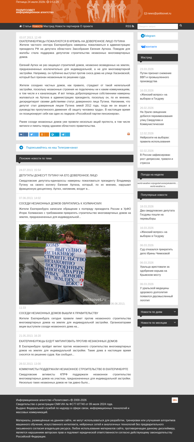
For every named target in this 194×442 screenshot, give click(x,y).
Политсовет (25, 10)
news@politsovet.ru (157, 13)
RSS (130, 26)
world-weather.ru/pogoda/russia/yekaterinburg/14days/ (161, 183)
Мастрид (48, 26)
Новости (37, 26)
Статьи (27, 26)
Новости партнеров (67, 26)
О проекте (86, 26)
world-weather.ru (157, 186)
